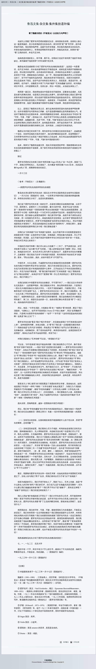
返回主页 (4, 2)
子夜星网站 (48, 660)
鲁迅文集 (13, 2)
